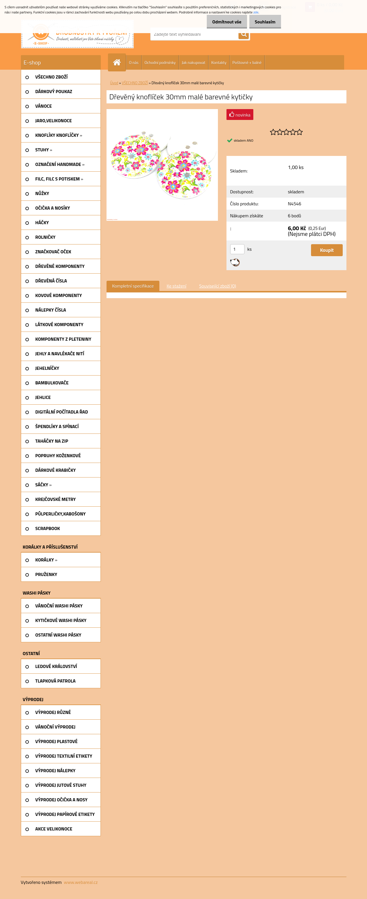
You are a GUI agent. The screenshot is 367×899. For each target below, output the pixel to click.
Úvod (114, 83)
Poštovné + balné (247, 62)
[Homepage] (119, 62)
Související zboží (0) (217, 285)
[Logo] (77, 34)
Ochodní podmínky (160, 62)
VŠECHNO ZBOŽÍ (135, 83)
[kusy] (237, 249)
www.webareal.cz (81, 882)
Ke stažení (176, 285)
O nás (134, 62)
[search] (243, 34)
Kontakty (218, 62)
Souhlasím (263, 21)
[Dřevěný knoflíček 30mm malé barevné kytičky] (162, 111)
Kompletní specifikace (133, 285)
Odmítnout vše (222, 21)
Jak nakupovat (193, 62)
